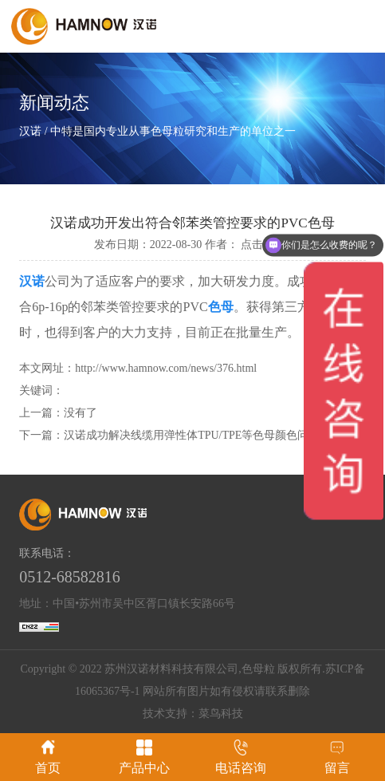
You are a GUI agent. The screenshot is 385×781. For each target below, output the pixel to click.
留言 (337, 757)
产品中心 (144, 757)
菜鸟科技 (220, 714)
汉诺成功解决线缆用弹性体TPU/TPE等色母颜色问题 (192, 435)
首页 (48, 757)
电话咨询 (240, 757)
